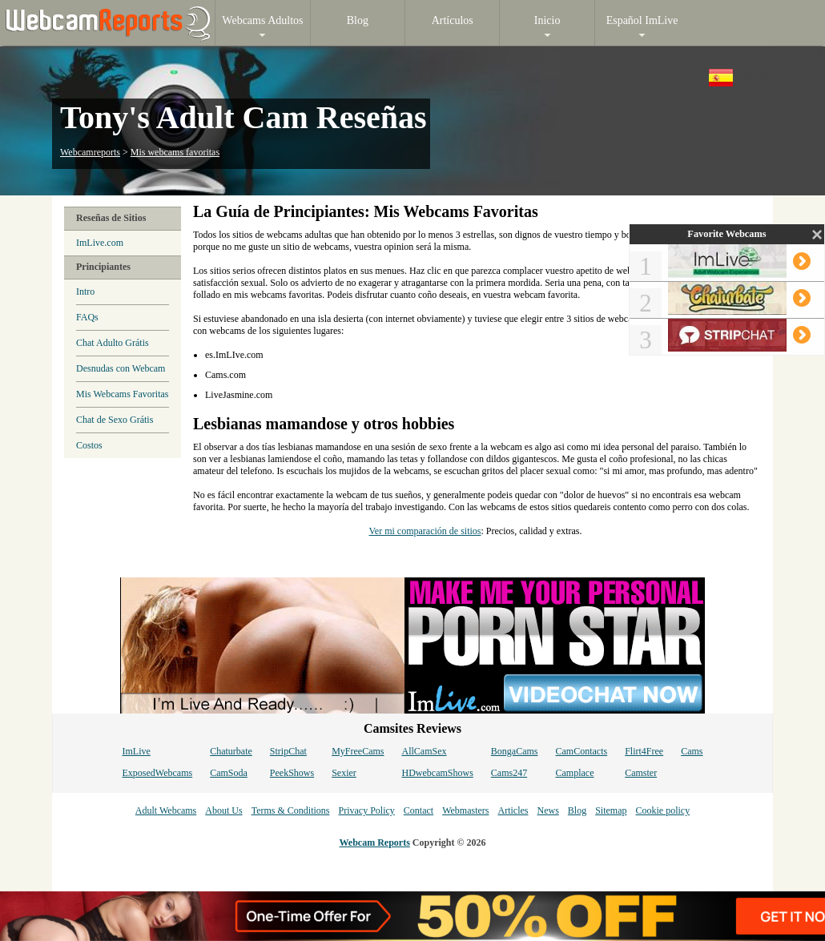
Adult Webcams (165, 810)
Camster (641, 772)
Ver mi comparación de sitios (425, 531)
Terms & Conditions (291, 810)
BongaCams (514, 751)
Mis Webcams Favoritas (122, 394)
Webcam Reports (375, 842)
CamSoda (229, 772)
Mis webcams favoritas (175, 152)
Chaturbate (231, 751)
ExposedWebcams (157, 772)
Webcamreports (90, 152)
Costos (89, 445)
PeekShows (292, 772)
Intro (85, 291)
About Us (223, 810)
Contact (418, 810)
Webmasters (465, 810)
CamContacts (582, 751)
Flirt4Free (644, 751)
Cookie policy (662, 810)
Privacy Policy (366, 810)
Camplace (575, 772)
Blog (577, 810)
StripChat (288, 751)
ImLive (136, 751)
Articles (512, 810)
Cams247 (509, 772)
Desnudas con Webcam (120, 368)
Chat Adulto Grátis (112, 342)
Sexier (344, 772)
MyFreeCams (358, 751)
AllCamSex (424, 751)
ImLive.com (99, 242)
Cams (691, 751)
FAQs (87, 317)
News (547, 810)
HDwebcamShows (437, 772)
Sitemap (610, 810)
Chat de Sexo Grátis (114, 419)
